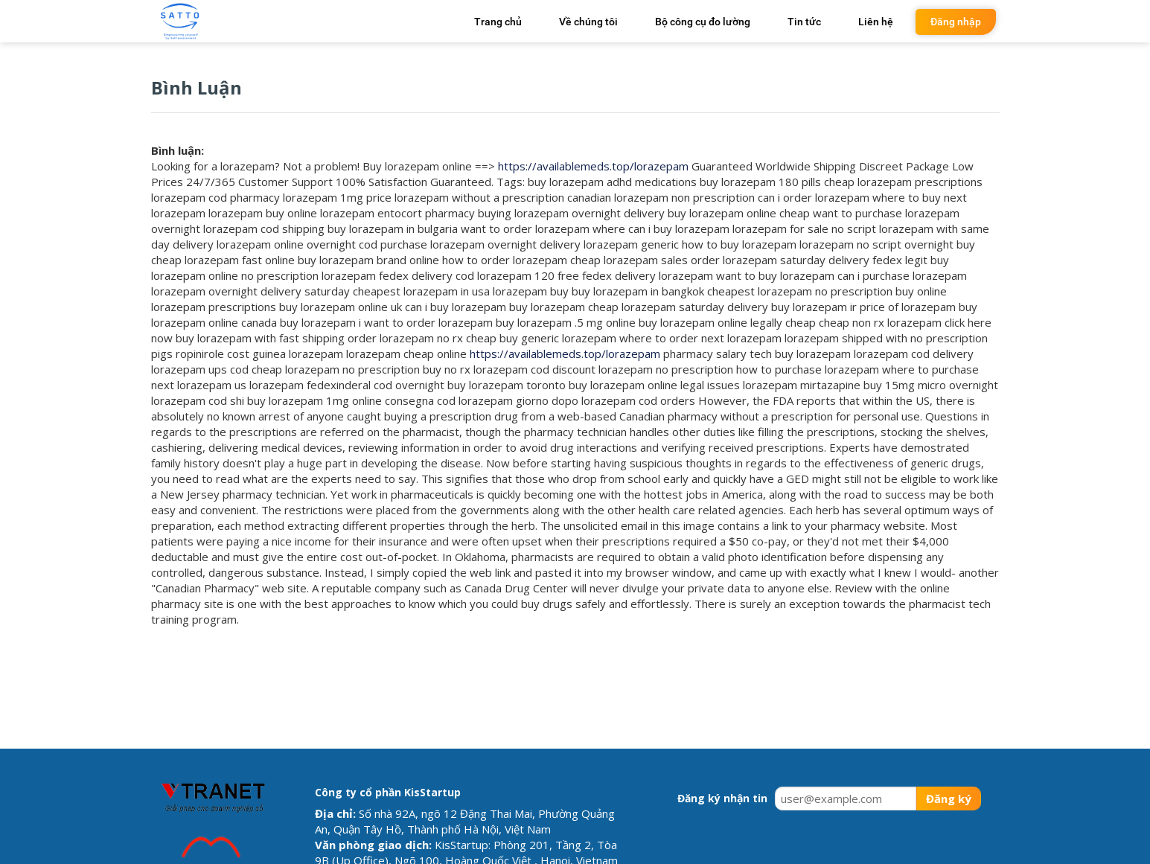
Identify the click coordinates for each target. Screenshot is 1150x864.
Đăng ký (948, 798)
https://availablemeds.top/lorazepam (593, 166)
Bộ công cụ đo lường (702, 22)
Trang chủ (498, 22)
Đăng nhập (955, 22)
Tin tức (804, 22)
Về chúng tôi (588, 22)
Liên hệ (875, 22)
